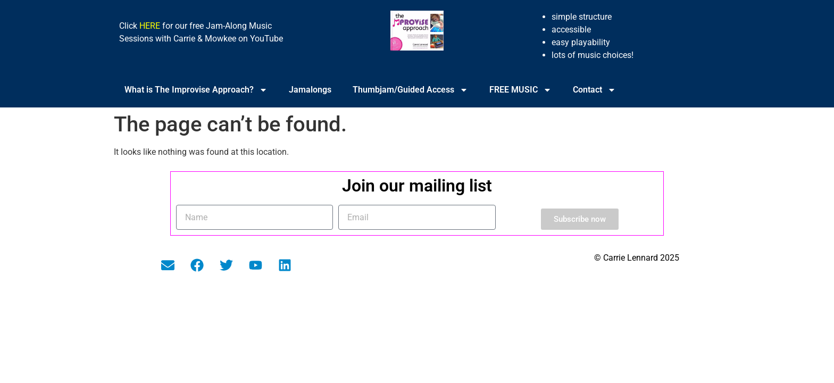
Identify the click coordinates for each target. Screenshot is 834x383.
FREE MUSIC (520, 89)
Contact (594, 89)
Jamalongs (310, 90)
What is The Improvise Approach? (196, 89)
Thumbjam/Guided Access (410, 89)
